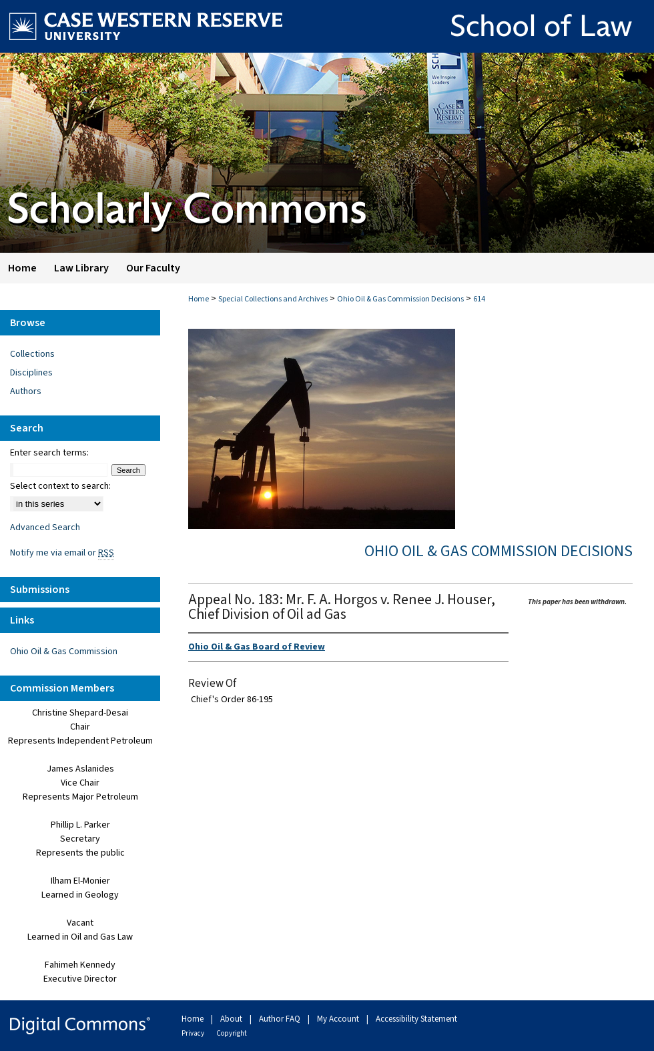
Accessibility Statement (416, 1019)
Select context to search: (60, 486)
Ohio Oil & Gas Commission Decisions (400, 299)
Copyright (231, 1033)
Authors (25, 391)
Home (198, 299)
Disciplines (31, 372)
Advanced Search (45, 527)
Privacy (194, 1033)
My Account (339, 1019)
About (232, 1019)
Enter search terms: (49, 452)
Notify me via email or (62, 553)
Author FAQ (280, 1019)
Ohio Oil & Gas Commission (63, 651)
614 (479, 299)
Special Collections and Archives (273, 299)
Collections (32, 354)
